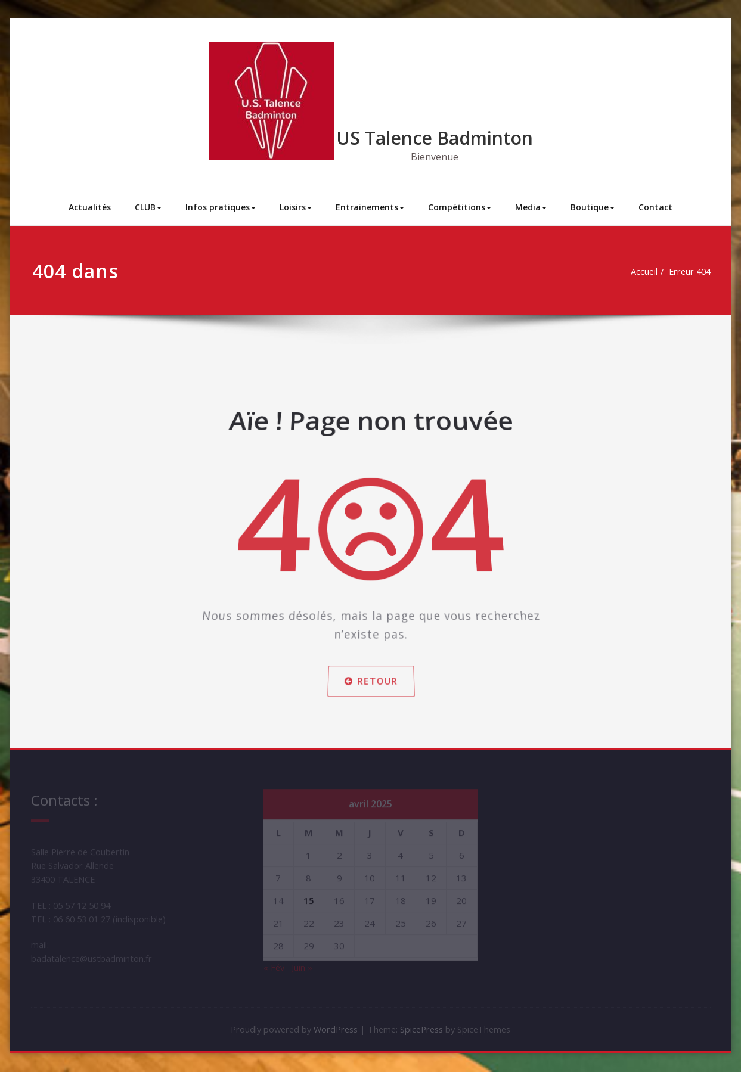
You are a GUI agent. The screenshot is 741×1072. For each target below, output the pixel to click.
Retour (370, 666)
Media (531, 207)
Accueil (646, 272)
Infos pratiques (220, 207)
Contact (655, 207)
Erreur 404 (694, 272)
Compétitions (459, 207)
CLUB (148, 207)
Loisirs (296, 207)
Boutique (593, 207)
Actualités (90, 207)
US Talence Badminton (434, 138)
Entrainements (370, 207)
